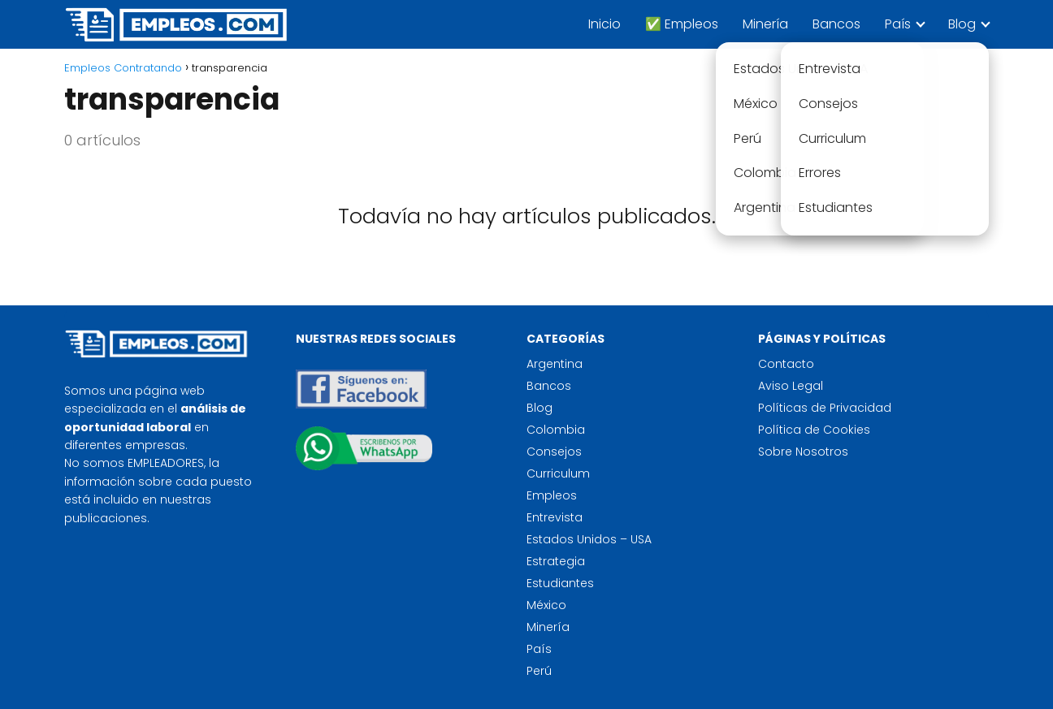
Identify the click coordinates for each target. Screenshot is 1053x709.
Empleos (551, 495)
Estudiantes (560, 583)
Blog (962, 24)
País (898, 24)
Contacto (786, 364)
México (546, 605)
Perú (539, 671)
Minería (765, 24)
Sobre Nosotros (803, 451)
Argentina (554, 364)
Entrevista (554, 517)
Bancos (836, 24)
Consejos (554, 451)
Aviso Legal (790, 386)
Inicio (604, 24)
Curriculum (558, 473)
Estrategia (555, 561)
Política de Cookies (814, 430)
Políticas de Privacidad (824, 408)
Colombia (555, 430)
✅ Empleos (681, 24)
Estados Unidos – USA (589, 539)
